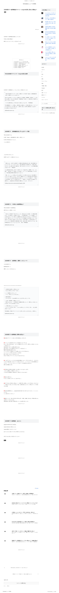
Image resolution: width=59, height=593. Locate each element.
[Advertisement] (21, 32)
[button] (55, 104)
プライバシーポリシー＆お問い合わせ (48, 112)
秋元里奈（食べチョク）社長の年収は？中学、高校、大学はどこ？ (50, 23)
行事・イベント (44, 92)
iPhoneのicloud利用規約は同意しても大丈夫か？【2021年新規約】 (50, 33)
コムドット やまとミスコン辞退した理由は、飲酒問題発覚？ (50, 58)
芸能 (42, 78)
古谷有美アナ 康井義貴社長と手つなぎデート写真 (22, 63)
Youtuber (43, 88)
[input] (48, 103)
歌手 (42, 90)
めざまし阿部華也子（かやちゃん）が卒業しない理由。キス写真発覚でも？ (50, 48)
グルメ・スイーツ (45, 99)
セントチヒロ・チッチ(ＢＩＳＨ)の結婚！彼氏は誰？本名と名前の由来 (50, 14)
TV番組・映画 (44, 85)
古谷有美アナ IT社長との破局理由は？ (20, 64)
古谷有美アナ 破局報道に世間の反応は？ (20, 66)
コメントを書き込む (21, 583)
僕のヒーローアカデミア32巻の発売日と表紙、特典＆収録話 (50, 43)
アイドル (43, 97)
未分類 (43, 67)
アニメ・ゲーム (44, 81)
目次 (20, 59)
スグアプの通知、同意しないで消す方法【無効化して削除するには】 (50, 53)
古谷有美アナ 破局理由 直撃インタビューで (21, 65)
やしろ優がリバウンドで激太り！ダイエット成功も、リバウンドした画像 (50, 38)
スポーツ (43, 69)
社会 (42, 74)
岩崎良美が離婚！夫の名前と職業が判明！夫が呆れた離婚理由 (50, 28)
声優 (42, 83)
